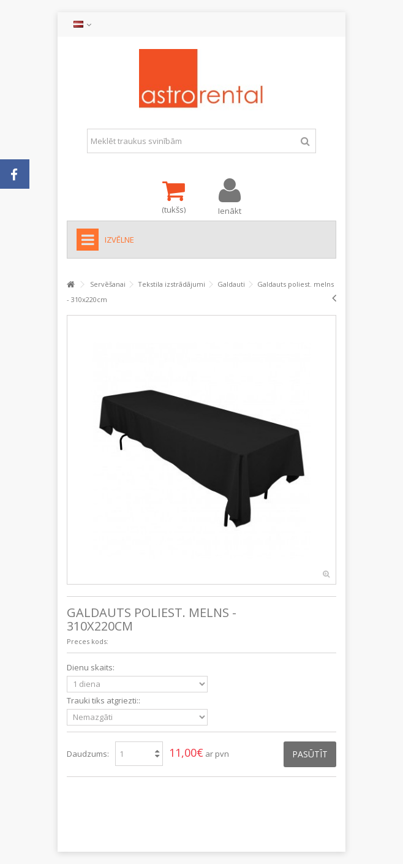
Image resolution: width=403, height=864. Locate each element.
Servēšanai (108, 284)
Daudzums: (88, 753)
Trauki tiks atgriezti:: (104, 700)
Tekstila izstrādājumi (171, 284)
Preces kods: (87, 641)
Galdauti (231, 284)
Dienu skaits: (91, 667)
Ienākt (229, 209)
